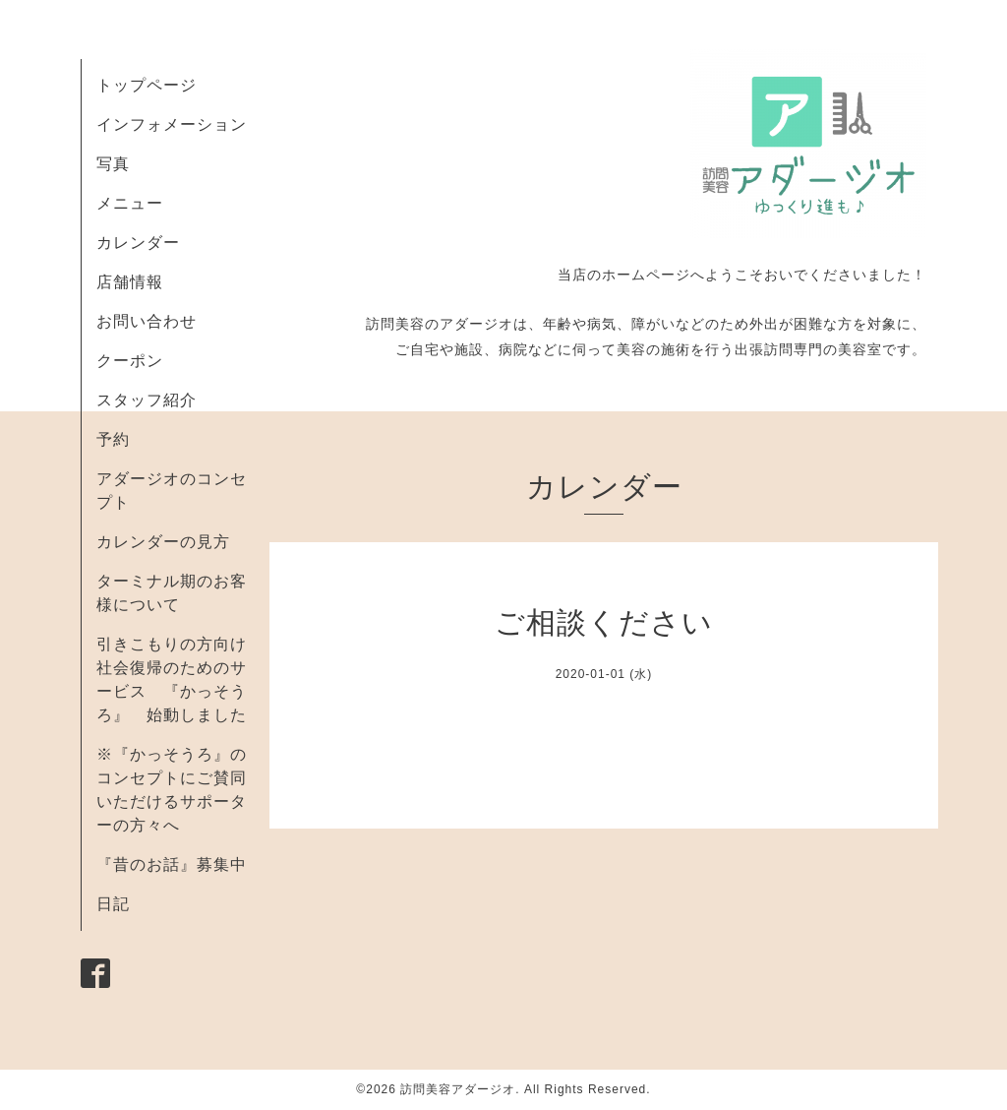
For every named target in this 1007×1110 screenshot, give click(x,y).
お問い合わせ (146, 321)
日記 (113, 903)
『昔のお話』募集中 (171, 864)
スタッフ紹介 (146, 400)
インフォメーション (171, 124)
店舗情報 (129, 282)
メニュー (129, 203)
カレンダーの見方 (163, 541)
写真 (113, 163)
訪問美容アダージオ (457, 1089)
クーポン (129, 360)
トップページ (146, 85)
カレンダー (138, 242)
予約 (113, 439)
